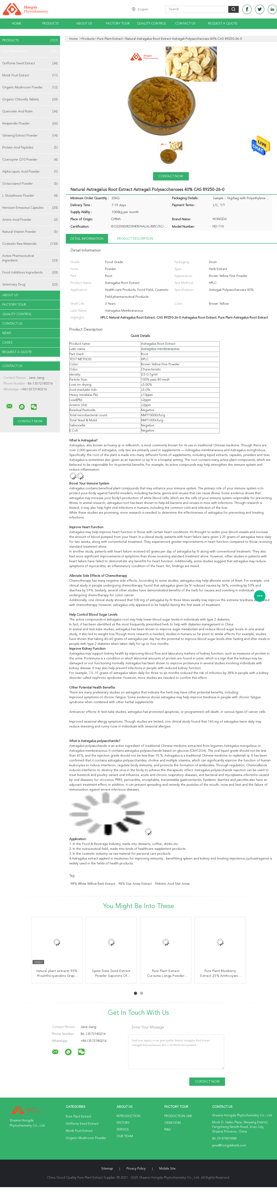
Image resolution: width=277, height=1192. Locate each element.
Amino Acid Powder (30, 219)
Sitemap (107, 1168)
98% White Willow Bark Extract (92, 883)
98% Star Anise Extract (135, 883)
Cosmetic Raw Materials (30, 244)
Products (50, 23)
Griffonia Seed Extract (30, 63)
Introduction (128, 1116)
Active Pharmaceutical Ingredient (30, 258)
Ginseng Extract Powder (30, 135)
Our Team (125, 1136)
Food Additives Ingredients (30, 272)
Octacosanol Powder (30, 183)
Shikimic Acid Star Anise (172, 883)
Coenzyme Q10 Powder (30, 159)
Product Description (135, 238)
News (6, 333)
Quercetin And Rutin (30, 111)
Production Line (178, 1116)
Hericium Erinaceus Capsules (30, 207)
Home (16, 23)
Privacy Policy (136, 1168)
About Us (84, 23)
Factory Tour (118, 23)
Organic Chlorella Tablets (30, 99)
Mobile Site (167, 1168)
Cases (7, 342)
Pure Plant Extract (30, 51)
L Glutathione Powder (30, 195)
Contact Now (171, 176)
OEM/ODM (172, 1122)
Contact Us (185, 23)
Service (123, 1129)
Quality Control (151, 23)
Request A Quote (223, 23)
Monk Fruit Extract (30, 75)
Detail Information (86, 238)
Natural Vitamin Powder (30, 232)
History (123, 1122)
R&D (167, 1129)
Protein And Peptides (30, 147)
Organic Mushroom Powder (30, 87)
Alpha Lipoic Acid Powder (30, 171)
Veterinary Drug (30, 284)
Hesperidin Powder (30, 123)
